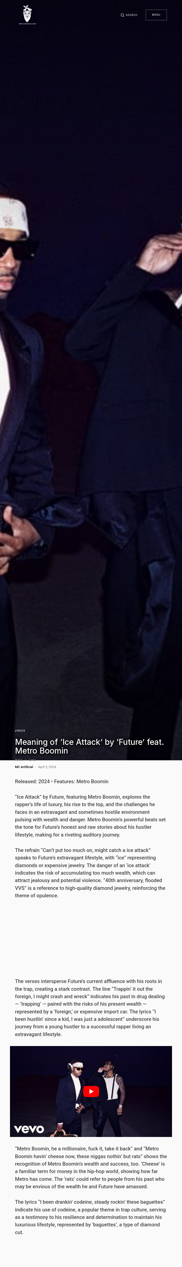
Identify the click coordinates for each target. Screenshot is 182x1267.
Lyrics (20, 730)
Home (18, 760)
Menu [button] (156, 14)
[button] (129, 15)
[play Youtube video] (91, 1091)
